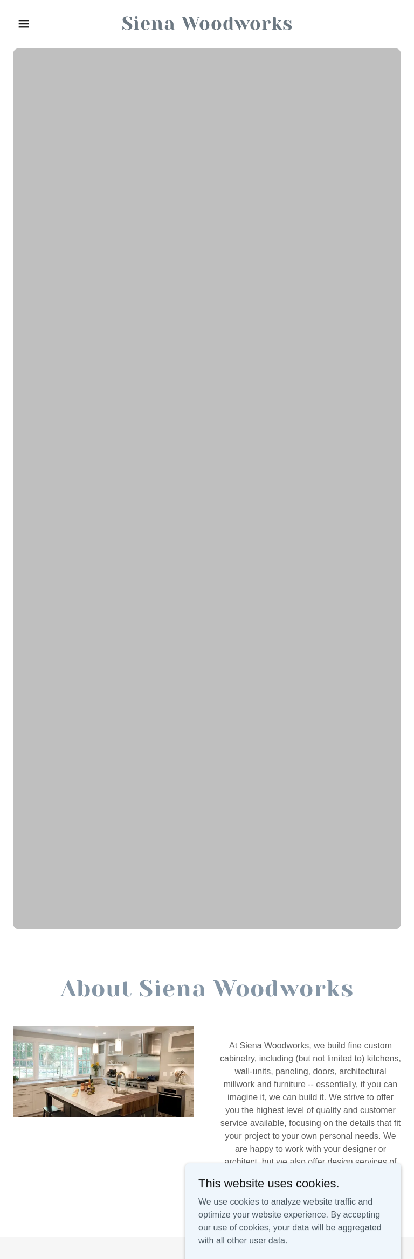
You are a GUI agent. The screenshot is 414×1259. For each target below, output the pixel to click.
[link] (207, 26)
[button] (42, 23)
